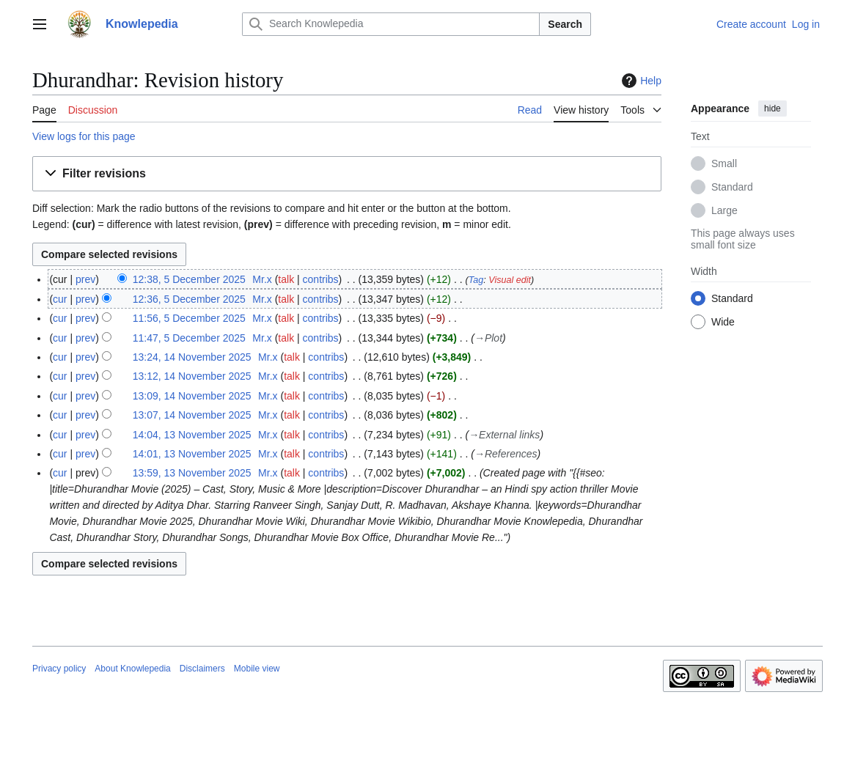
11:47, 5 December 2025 (189, 338)
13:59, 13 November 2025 (192, 473)
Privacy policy (59, 668)
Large (724, 210)
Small (724, 163)
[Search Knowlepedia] (391, 24)
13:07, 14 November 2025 (192, 415)
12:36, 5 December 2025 (189, 299)
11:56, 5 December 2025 (189, 318)
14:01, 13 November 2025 (192, 454)
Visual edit (509, 280)
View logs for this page (84, 136)
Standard (732, 187)
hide (772, 108)
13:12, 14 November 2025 (192, 376)
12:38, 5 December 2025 (189, 279)
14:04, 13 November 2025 (192, 435)
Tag (476, 280)
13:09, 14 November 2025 (192, 396)
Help (639, 80)
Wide (723, 322)
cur (60, 299)
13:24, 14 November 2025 (192, 357)
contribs (321, 279)
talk (286, 279)
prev (85, 279)
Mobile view (257, 668)
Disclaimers (202, 668)
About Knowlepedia (132, 668)
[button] (347, 174)
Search (565, 24)
